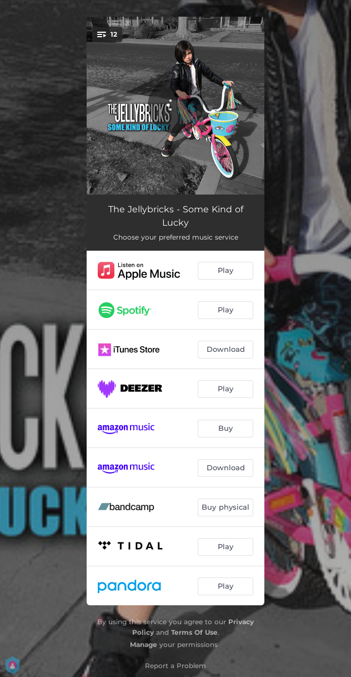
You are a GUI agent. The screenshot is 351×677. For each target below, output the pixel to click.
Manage (143, 644)
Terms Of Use (194, 632)
